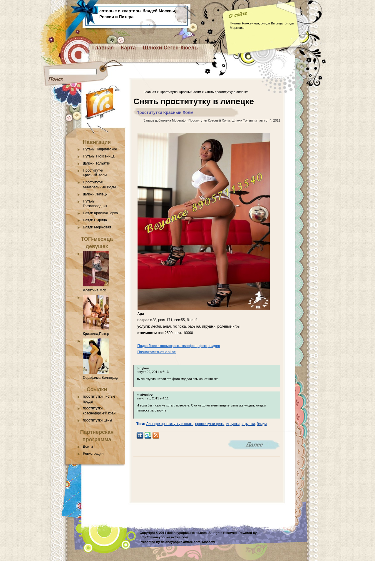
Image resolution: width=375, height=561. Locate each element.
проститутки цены (97, 420)
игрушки (233, 424)
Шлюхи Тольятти (96, 163)
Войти (88, 446)
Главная (103, 48)
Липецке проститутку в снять (169, 424)
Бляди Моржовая (97, 227)
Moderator (179, 120)
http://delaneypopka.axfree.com (164, 537)
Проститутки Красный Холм (180, 92)
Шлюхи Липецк (95, 194)
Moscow (208, 542)
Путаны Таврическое (100, 149)
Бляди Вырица (95, 220)
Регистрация (93, 454)
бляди (262, 424)
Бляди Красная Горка (100, 213)
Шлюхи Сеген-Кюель (170, 48)
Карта (128, 48)
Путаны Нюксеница (99, 156)
